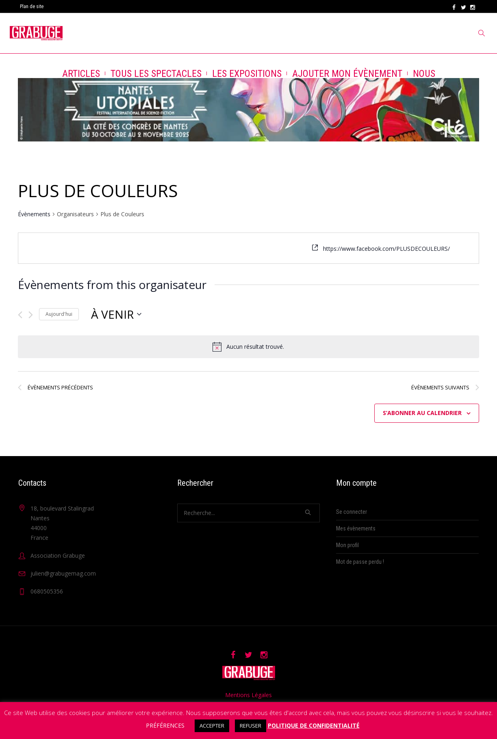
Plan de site (31, 6)
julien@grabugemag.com (63, 573)
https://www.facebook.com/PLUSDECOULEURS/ (386, 248)
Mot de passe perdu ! (360, 562)
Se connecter (351, 512)
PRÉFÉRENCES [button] (165, 725)
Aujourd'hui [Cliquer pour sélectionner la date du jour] (59, 314)
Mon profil (347, 545)
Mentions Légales (248, 695)
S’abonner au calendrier (422, 413)
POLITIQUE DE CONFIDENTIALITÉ (314, 725)
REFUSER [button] (250, 725)
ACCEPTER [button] (212, 725)
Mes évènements (355, 528)
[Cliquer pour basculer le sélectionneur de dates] (116, 314)
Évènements (34, 214)
